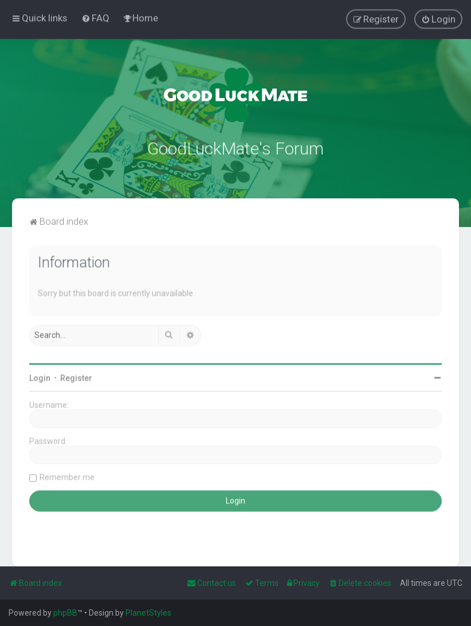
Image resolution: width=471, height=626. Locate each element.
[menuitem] (95, 15)
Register (76, 373)
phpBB (65, 612)
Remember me (67, 473)
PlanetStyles (148, 612)
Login (39, 373)
